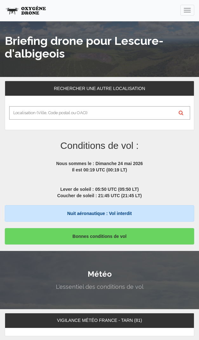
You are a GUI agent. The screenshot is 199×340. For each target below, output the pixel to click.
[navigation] (187, 10)
